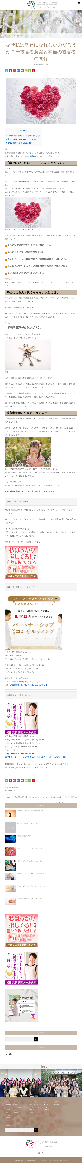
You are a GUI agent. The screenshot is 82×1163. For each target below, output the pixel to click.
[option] (20, 1083)
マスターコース (34, 1112)
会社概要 (57, 1104)
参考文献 (47, 1109)
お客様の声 (10, 1115)
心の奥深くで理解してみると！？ (27, 823)
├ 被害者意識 (44, 64)
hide (25, 130)
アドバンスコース (34, 1109)
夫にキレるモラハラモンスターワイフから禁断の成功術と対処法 (59, 798)
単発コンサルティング (35, 1104)
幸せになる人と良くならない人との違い (21, 139)
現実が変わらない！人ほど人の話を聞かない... (31, 873)
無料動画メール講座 (12, 1104)
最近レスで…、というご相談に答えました (29, 848)
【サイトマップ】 (9, 1102)
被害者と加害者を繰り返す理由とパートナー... (31, 886)
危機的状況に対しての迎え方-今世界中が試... (30, 811)
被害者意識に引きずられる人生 (18, 143)
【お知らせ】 (46, 1102)
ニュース (47, 1104)
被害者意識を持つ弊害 (24, 836)
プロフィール (10, 1109)
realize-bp (15, 787)
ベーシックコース (34, 1107)
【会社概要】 (56, 1102)
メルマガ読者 (29, 156)
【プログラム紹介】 (33, 1102)
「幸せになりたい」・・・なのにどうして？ (23, 136)
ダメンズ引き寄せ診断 (12, 1112)
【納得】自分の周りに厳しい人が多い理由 (29, 861)
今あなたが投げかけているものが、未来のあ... (31, 898)
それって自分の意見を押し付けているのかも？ (23, 797)
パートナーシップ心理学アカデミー (16, 1107)
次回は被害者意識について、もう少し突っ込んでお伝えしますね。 (31, 491)
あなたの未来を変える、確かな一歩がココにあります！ (27, 685)
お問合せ (9, 1117)
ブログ (46, 1107)
